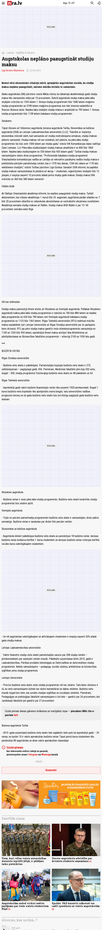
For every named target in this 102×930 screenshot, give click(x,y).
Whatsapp (46, 754)
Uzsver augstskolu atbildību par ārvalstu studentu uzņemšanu (72, 860)
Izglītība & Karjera (25, 52)
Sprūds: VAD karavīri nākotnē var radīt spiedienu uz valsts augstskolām (76, 905)
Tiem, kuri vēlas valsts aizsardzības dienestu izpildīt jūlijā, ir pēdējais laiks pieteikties (24, 861)
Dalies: (39, 761)
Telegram (33, 754)
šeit (16, 715)
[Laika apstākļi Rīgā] (69, 3)
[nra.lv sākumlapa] (14, 3)
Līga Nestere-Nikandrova (13, 70)
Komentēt (51, 770)
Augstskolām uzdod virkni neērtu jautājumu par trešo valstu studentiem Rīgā (25, 906)
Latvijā (10, 52)
